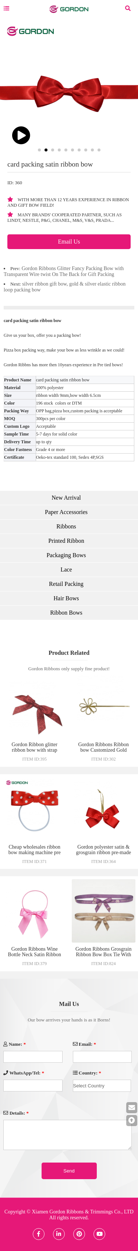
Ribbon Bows (66, 612)
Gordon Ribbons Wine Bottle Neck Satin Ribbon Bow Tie (34, 954)
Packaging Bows (66, 555)
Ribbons (66, 526)
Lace (66, 569)
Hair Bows (66, 598)
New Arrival (66, 498)
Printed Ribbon (66, 541)
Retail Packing (66, 584)
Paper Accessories (66, 512)
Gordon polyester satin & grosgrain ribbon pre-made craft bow (103, 852)
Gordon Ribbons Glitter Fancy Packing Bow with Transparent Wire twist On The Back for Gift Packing (64, 271)
